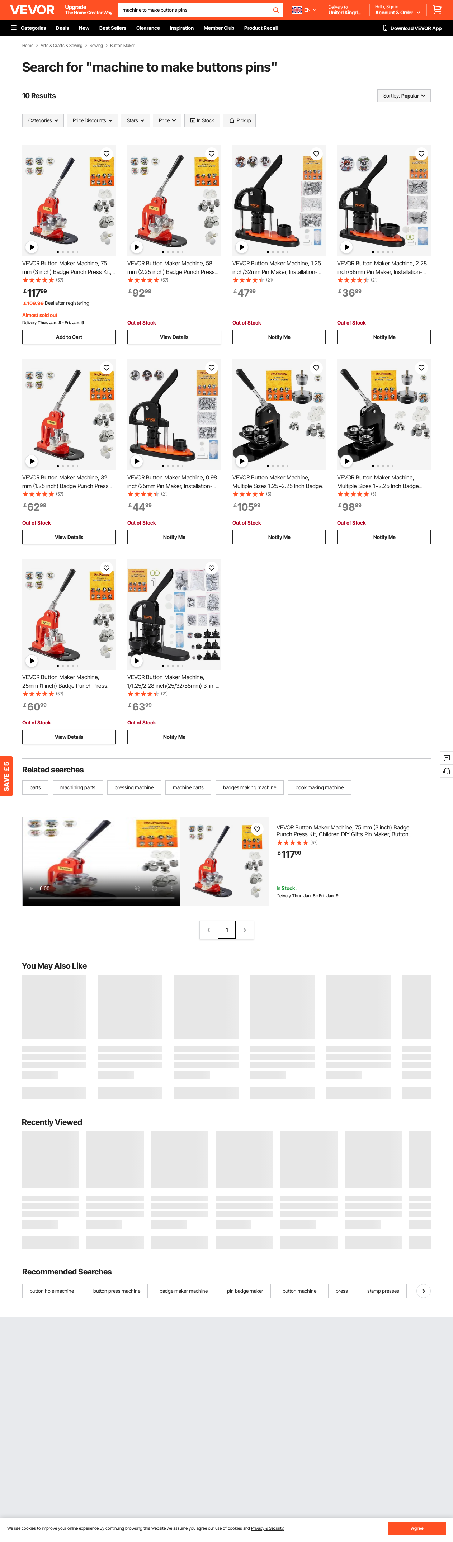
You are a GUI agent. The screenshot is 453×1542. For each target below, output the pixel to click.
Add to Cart (69, 337)
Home (27, 45)
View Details (174, 337)
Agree (417, 1528)
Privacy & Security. (267, 1528)
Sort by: (391, 96)
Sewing (96, 45)
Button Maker (122, 45)
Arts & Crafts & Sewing (61, 45)
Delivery (29, 322)
